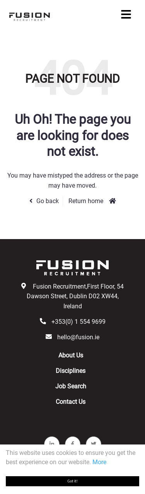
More (99, 462)
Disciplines (70, 370)
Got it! (72, 481)
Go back (47, 201)
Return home (85, 201)
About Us (70, 355)
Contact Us (70, 401)
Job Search (70, 386)
